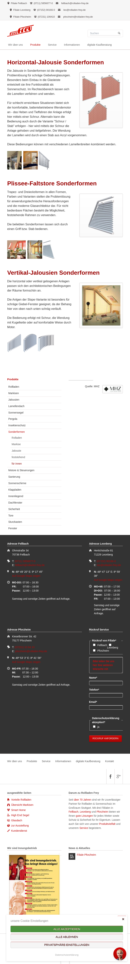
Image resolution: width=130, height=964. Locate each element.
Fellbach (102, 645)
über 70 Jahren (83, 799)
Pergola (12, 418)
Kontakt (109, 761)
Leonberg (112, 647)
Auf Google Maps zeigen (26, 575)
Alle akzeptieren (66, 929)
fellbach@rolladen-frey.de (74, 3)
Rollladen (13, 386)
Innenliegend (15, 496)
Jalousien (13, 399)
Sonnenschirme (17, 483)
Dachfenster (15, 502)
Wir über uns (14, 761)
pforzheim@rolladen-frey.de (78, 16)
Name (95, 677)
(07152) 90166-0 (106, 561)
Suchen (119, 33)
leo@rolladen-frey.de (74, 10)
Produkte (12, 379)
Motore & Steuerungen (21, 470)
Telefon (95, 689)
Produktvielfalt (107, 823)
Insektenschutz (17, 425)
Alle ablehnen (67, 936)
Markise (16, 444)
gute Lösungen (84, 815)
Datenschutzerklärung (66, 954)
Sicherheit (14, 509)
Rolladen (17, 437)
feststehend (18, 457)
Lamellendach (16, 406)
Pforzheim (103, 650)
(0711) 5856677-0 (25, 561)
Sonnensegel (15, 412)
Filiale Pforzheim (86, 854)
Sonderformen (16, 431)
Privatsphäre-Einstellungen (66, 944)
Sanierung (14, 476)
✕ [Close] (123, 919)
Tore (10, 515)
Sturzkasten (15, 521)
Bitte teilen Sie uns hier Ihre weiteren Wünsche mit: (106, 665)
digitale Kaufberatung (88, 761)
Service (46, 761)
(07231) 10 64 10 (25, 647)
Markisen (13, 393)
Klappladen (14, 489)
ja (98, 726)
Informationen (63, 761)
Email (95, 701)
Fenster (12, 528)
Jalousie (16, 450)
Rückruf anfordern (105, 738)
